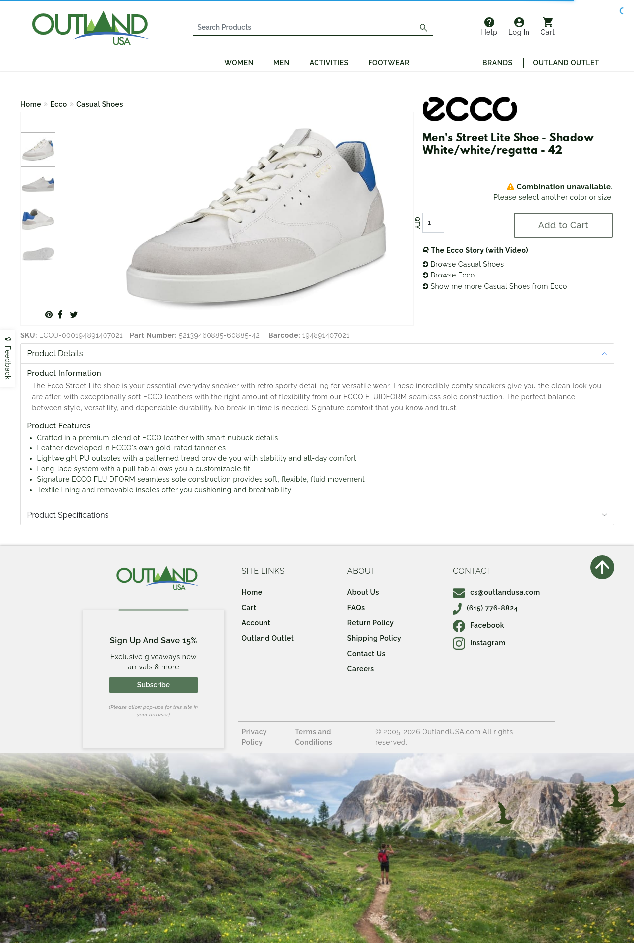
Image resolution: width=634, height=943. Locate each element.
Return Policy (370, 623)
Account (256, 623)
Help (489, 26)
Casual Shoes (99, 104)
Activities (329, 63)
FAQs (356, 607)
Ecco (59, 104)
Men (281, 63)
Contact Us (366, 654)
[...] (305, 27)
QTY (417, 223)
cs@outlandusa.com (496, 592)
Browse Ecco (449, 275)
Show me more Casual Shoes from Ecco (495, 286)
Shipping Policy (374, 638)
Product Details (55, 353)
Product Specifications (68, 515)
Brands (497, 63)
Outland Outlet (566, 63)
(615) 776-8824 (485, 608)
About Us (363, 592)
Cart (548, 26)
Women (239, 63)
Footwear (389, 63)
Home (30, 104)
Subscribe (153, 685)
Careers (360, 669)
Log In (518, 26)
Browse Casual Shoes (463, 264)
